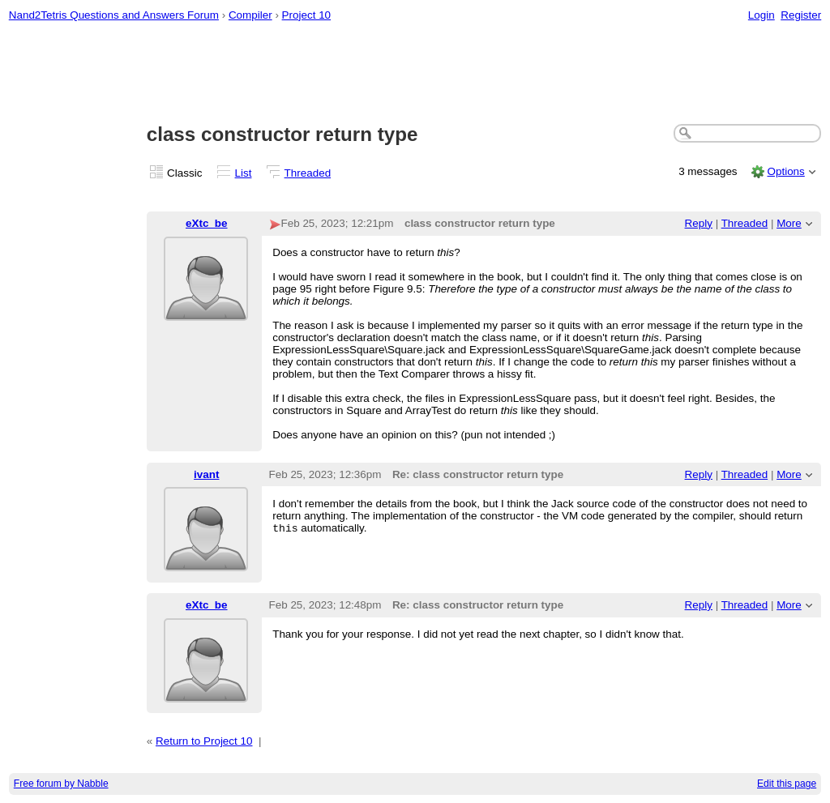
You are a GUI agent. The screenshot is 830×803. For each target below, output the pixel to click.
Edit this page (786, 783)
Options (785, 171)
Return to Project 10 (204, 741)
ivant (206, 474)
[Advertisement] (415, 73)
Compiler (250, 15)
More (789, 223)
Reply (698, 223)
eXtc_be (207, 223)
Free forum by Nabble (61, 783)
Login (761, 15)
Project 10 (307, 15)
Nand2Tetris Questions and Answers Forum (114, 15)
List (243, 173)
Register (801, 15)
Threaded (308, 173)
